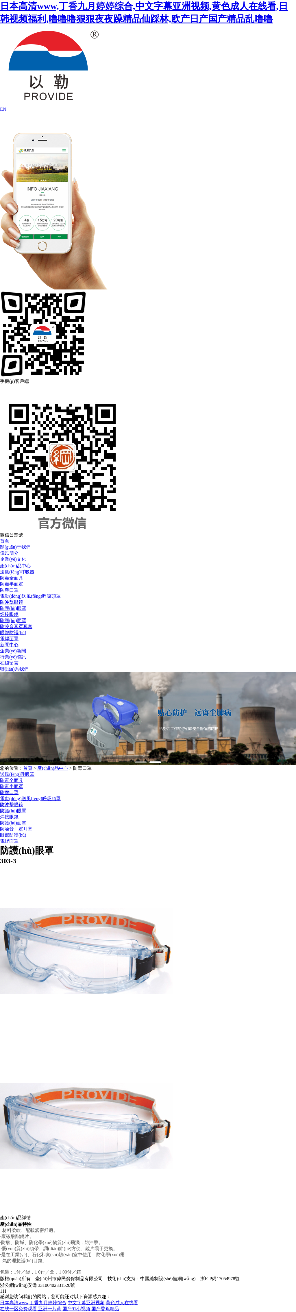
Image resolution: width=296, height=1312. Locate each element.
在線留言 (9, 662)
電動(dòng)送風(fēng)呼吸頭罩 (30, 596)
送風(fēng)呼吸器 (17, 571)
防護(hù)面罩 (13, 620)
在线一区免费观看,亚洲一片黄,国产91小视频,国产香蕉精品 (59, 1308)
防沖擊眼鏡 (11, 602)
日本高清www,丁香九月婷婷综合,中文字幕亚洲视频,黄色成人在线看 (69, 1302)
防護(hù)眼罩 (13, 608)
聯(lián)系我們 (14, 669)
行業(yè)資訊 (13, 656)
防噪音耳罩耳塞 (16, 626)
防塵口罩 (9, 590)
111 (3, 1291)
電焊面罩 (9, 638)
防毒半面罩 (11, 584)
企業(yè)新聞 (13, 650)
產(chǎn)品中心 (15, 565)
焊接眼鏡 (9, 614)
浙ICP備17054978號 (220, 1278)
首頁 (4, 540)
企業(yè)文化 (13, 559)
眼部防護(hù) (13, 632)
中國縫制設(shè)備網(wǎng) (167, 1278)
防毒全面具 (11, 577)
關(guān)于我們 (15, 547)
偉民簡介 (9, 553)
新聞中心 (9, 644)
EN (3, 109)
